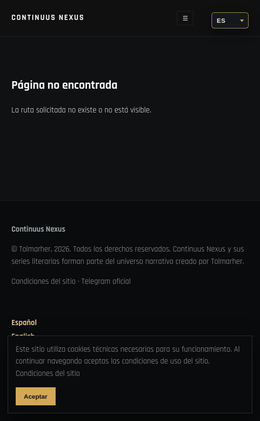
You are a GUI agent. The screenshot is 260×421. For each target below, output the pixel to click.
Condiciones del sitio (43, 282)
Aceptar (36, 396)
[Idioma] (230, 20)
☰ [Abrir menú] (185, 18)
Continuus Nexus (48, 18)
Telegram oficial (106, 282)
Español (24, 323)
